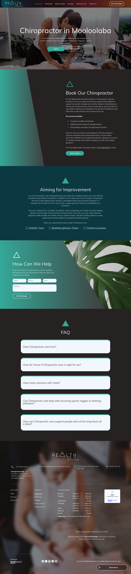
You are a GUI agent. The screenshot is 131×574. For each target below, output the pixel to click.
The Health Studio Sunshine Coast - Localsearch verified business (112, 496)
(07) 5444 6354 (104, 148)
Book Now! (113, 567)
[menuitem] (38, 4)
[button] (65, 346)
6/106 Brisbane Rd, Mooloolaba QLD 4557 (92, 532)
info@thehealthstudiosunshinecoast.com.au (55, 466)
